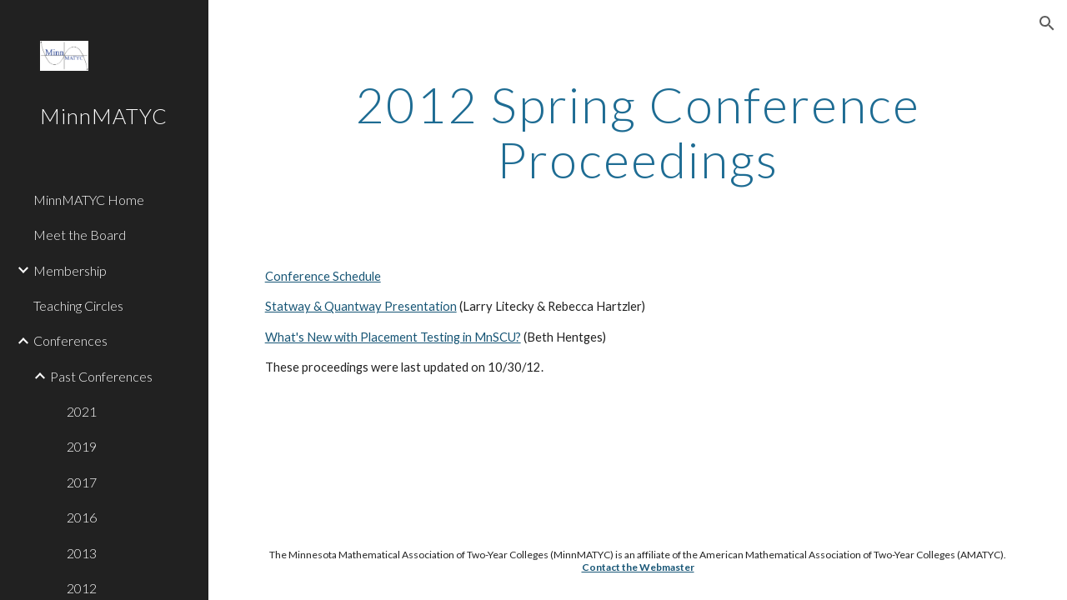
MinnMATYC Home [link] (88, 200)
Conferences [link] (70, 340)
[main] (638, 131)
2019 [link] (82, 446)
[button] (1047, 23)
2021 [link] (82, 411)
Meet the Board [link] (79, 234)
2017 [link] (82, 482)
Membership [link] (70, 270)
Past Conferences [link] (101, 376)
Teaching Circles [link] (78, 305)
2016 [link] (82, 517)
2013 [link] (82, 553)
